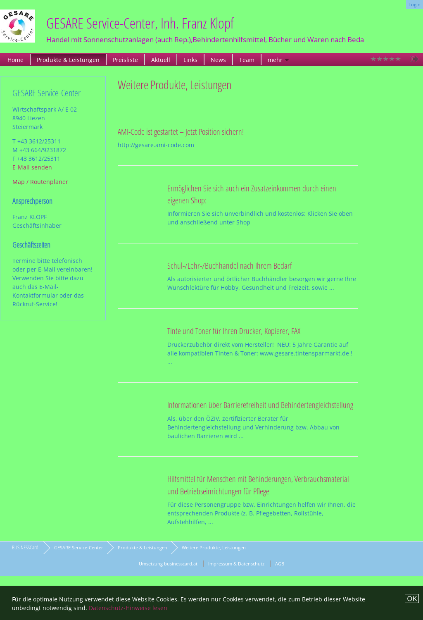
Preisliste (125, 60)
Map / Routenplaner (40, 182)
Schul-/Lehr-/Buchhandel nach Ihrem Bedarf (229, 265)
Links (190, 60)
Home (15, 60)
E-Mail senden (32, 167)
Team (246, 60)
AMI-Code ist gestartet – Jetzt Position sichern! (181, 131)
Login (415, 4)
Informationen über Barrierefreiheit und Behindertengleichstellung (260, 404)
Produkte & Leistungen (68, 60)
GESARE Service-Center (78, 547)
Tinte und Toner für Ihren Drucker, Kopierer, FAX (233, 330)
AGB (279, 563)
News (218, 60)
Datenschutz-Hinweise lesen (128, 608)
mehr (275, 60)
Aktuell (160, 60)
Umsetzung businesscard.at (168, 563)
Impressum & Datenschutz (236, 563)
